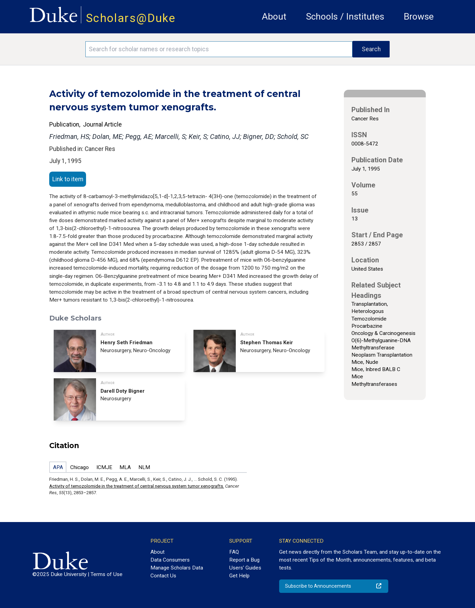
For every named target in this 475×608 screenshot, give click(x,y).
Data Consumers (170, 560)
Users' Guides (245, 568)
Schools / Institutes (345, 16)
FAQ (234, 552)
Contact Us (163, 576)
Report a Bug (244, 560)
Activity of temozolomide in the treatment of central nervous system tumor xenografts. (136, 486)
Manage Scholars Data (176, 568)
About (274, 16)
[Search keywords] (218, 49)
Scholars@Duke (131, 18)
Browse (419, 16)
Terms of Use (107, 574)
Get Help (239, 576)
